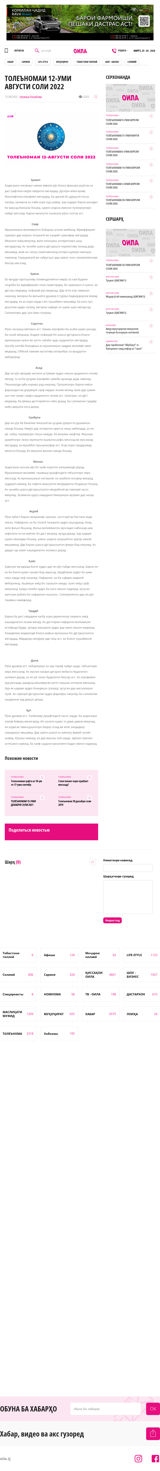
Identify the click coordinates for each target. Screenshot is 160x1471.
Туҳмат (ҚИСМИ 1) (116, 280)
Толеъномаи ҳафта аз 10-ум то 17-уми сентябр (26, 782)
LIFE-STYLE (43, 62)
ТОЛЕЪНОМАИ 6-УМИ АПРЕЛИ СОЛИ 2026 (122, 153)
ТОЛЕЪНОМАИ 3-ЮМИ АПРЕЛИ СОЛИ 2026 (123, 185)
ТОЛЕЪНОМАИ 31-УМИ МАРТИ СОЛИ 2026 (122, 137)
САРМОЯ (26, 62)
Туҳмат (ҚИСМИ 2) (116, 313)
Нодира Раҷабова (31, 96)
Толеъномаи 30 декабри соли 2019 (74, 803)
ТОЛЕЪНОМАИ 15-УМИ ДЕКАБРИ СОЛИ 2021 (23, 803)
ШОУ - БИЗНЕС (112, 62)
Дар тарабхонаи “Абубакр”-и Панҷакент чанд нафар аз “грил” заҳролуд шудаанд (124, 347)
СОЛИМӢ (131, 62)
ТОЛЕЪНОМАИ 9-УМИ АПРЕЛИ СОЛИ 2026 (122, 121)
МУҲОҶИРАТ (62, 62)
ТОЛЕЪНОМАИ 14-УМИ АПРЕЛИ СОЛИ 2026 (123, 169)
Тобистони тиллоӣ (87, 62)
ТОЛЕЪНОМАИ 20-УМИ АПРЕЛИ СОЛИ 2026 (123, 201)
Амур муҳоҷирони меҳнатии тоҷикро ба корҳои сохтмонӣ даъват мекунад (122, 330)
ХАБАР (10, 62)
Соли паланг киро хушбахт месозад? (73, 782)
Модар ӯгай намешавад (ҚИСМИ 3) (125, 296)
